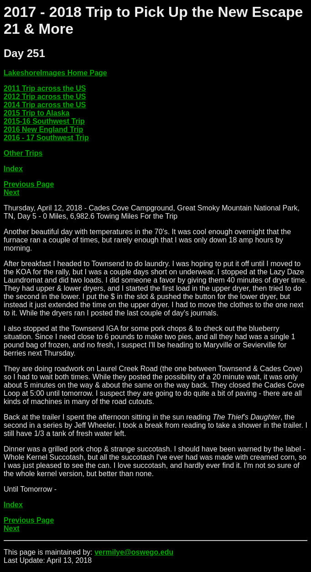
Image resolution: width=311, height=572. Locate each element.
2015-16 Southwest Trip (44, 121)
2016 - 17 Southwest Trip (46, 138)
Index (13, 169)
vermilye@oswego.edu (133, 552)
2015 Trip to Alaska (36, 113)
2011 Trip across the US (45, 88)
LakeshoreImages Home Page (55, 73)
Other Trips (23, 153)
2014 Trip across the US (45, 105)
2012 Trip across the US (45, 96)
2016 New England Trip (43, 129)
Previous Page (29, 184)
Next (12, 192)
